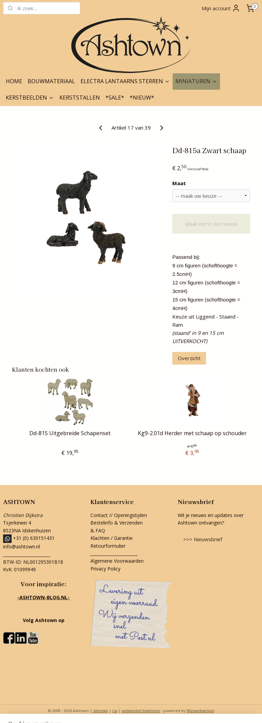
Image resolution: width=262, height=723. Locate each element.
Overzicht (189, 358)
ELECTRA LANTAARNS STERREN (125, 81)
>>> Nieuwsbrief (202, 539)
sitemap (100, 710)
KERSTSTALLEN (79, 97)
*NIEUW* (142, 97)
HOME (14, 81)
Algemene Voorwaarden (117, 561)
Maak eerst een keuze (211, 223)
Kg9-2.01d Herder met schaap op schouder (192, 433)
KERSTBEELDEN (30, 97)
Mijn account (221, 8)
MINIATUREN (196, 81)
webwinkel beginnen (141, 710)
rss (114, 710)
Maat (179, 183)
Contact (99, 515)
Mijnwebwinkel (200, 710)
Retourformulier (108, 546)
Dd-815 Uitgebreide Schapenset (70, 433)
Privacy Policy (105, 568)
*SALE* (114, 97)
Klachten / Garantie (111, 538)
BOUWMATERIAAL (51, 81)
